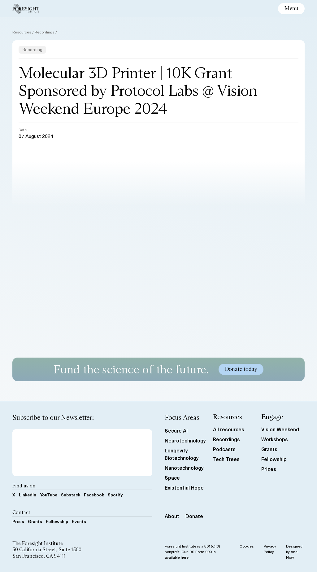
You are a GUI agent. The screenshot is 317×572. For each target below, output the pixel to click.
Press (18, 521)
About (172, 516)
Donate (194, 516)
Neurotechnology (185, 440)
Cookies (247, 546)
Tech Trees (226, 459)
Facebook (94, 494)
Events (79, 521)
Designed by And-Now (294, 551)
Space (172, 477)
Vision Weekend (280, 429)
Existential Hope (184, 487)
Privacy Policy (270, 548)
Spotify (115, 494)
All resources (228, 429)
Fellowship (57, 521)
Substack (70, 494)
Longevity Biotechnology (182, 454)
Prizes (268, 469)
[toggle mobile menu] (291, 8)
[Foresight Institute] (25, 9)
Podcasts (224, 449)
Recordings (44, 32)
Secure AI (176, 430)
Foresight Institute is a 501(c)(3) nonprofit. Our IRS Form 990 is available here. (192, 551)
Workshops (274, 439)
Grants (35, 521)
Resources (21, 32)
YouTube (48, 494)
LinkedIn (27, 494)
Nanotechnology (184, 467)
